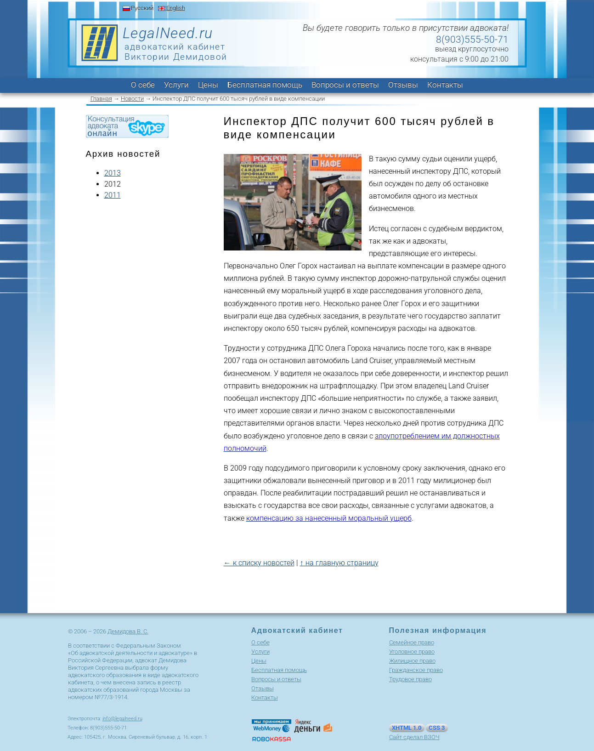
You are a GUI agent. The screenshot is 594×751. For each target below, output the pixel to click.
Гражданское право (416, 669)
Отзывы (403, 84)
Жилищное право (412, 660)
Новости (132, 98)
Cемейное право (411, 642)
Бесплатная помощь (264, 84)
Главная (101, 98)
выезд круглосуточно (472, 49)
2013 (112, 173)
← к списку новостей (259, 562)
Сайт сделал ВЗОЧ (414, 737)
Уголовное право (412, 651)
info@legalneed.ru (122, 719)
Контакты (445, 84)
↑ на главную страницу (339, 562)
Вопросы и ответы (345, 84)
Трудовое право (410, 679)
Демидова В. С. (127, 631)
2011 (112, 195)
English (175, 8)
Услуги (176, 84)
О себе (143, 84)
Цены (208, 84)
